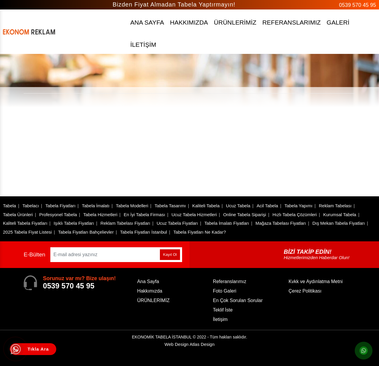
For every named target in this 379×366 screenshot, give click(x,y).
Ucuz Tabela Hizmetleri (194, 214)
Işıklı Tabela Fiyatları (74, 223)
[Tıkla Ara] (16, 349)
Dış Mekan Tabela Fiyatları (338, 223)
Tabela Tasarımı (170, 205)
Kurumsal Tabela (339, 214)
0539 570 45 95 (357, 5)
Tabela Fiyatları (60, 205)
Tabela (9, 205)
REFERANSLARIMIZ (291, 22)
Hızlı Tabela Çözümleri (294, 214)
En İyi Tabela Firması (144, 214)
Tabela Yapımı (299, 205)
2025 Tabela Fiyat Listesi (27, 232)
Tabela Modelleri (132, 205)
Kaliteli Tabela (205, 205)
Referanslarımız (229, 281)
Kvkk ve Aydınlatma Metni (315, 281)
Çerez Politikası (304, 290)
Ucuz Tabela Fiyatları (177, 223)
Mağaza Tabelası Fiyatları (281, 223)
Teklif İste (223, 309)
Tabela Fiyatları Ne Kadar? (199, 232)
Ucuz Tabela (238, 205)
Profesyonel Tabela (58, 214)
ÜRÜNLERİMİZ (235, 22)
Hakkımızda (149, 290)
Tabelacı (31, 205)
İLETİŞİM (143, 44)
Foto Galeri (224, 290)
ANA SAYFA (147, 22)
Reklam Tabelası (335, 205)
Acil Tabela (267, 205)
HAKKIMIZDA (189, 22)
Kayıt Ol (170, 254)
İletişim (220, 319)
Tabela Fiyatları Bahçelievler (86, 232)
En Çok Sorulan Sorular (238, 300)
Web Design (190, 344)
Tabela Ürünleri (18, 214)
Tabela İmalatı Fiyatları (226, 223)
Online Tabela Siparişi (244, 214)
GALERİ (338, 22)
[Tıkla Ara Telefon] (33, 349)
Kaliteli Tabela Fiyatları (25, 223)
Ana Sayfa (148, 281)
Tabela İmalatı (95, 205)
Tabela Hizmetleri (100, 214)
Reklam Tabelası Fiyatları (125, 223)
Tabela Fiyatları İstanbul (143, 232)
